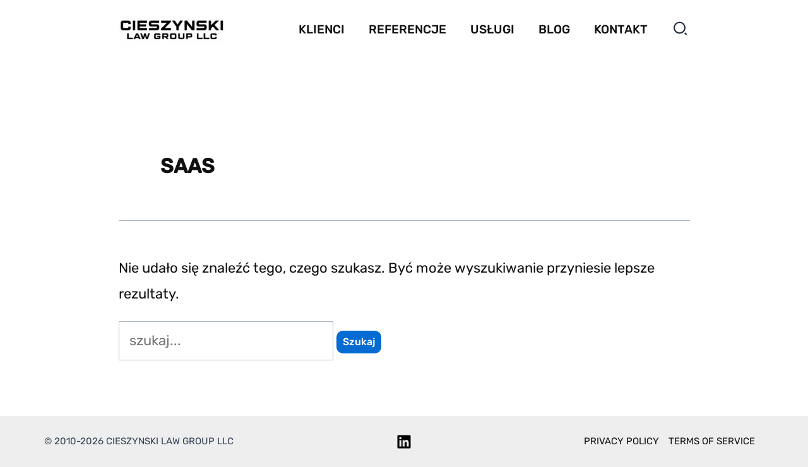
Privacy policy (621, 441)
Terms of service (711, 441)
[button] (680, 31)
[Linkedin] (404, 441)
